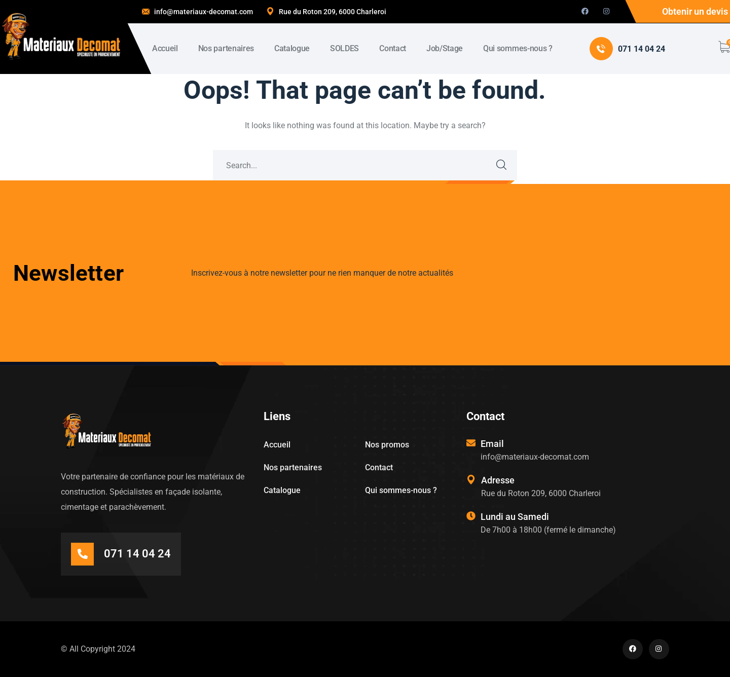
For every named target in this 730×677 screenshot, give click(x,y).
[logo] (61, 36)
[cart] (724, 47)
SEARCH (502, 165)
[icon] (585, 11)
